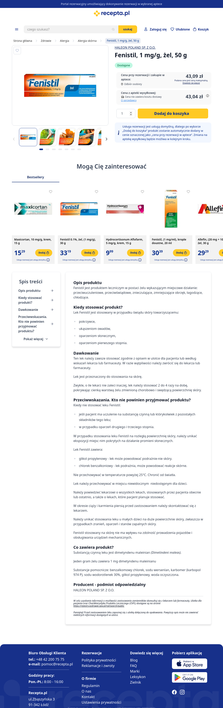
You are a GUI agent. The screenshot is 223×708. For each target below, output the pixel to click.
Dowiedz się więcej (191, 83)
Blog (134, 660)
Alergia (64, 41)
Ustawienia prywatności (101, 702)
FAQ (133, 665)
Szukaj (127, 29)
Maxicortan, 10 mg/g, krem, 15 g (32, 241)
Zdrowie (46, 41)
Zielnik (135, 682)
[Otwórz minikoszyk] (201, 29)
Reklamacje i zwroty (98, 665)
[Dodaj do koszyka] (173, 113)
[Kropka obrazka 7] (79, 149)
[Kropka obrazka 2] (47, 149)
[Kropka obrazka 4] (60, 149)
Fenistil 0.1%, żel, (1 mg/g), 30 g (78, 241)
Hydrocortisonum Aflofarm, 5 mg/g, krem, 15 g (124, 241)
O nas (86, 691)
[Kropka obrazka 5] (66, 149)
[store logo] (111, 13)
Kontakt (88, 696)
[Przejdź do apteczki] (180, 29)
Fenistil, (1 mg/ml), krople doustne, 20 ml (169, 241)
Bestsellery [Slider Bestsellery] (35, 177)
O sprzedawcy (129, 100)
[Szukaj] (113, 29)
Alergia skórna (87, 41)
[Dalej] (106, 139)
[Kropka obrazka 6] (73, 149)
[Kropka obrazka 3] (54, 149)
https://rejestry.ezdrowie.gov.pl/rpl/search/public (98, 606)
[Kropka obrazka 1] (41, 149)
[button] (48, 259)
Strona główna (22, 41)
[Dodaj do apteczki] (17, 50)
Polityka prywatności (99, 660)
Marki (134, 671)
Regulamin (91, 685)
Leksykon (138, 676)
